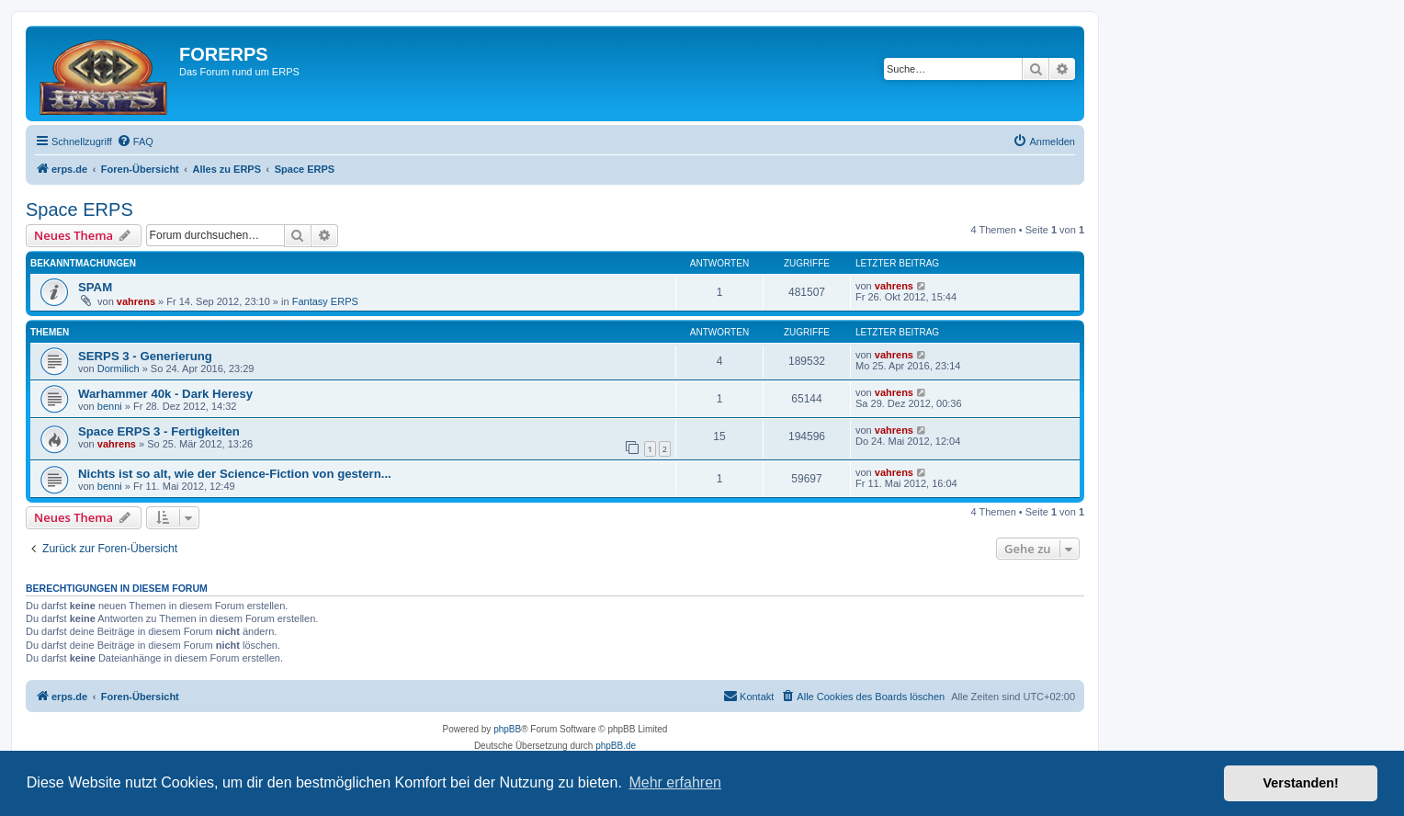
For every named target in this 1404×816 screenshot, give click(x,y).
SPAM (95, 287)
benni (109, 406)
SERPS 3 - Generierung (145, 356)
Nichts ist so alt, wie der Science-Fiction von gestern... (234, 474)
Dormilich (118, 368)
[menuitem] (135, 141)
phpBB (507, 729)
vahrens (136, 301)
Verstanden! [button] (1301, 783)
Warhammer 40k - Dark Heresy (165, 394)
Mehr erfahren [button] (674, 782)
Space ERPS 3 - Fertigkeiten (159, 431)
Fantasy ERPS (325, 301)
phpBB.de (615, 746)
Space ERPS (79, 209)
